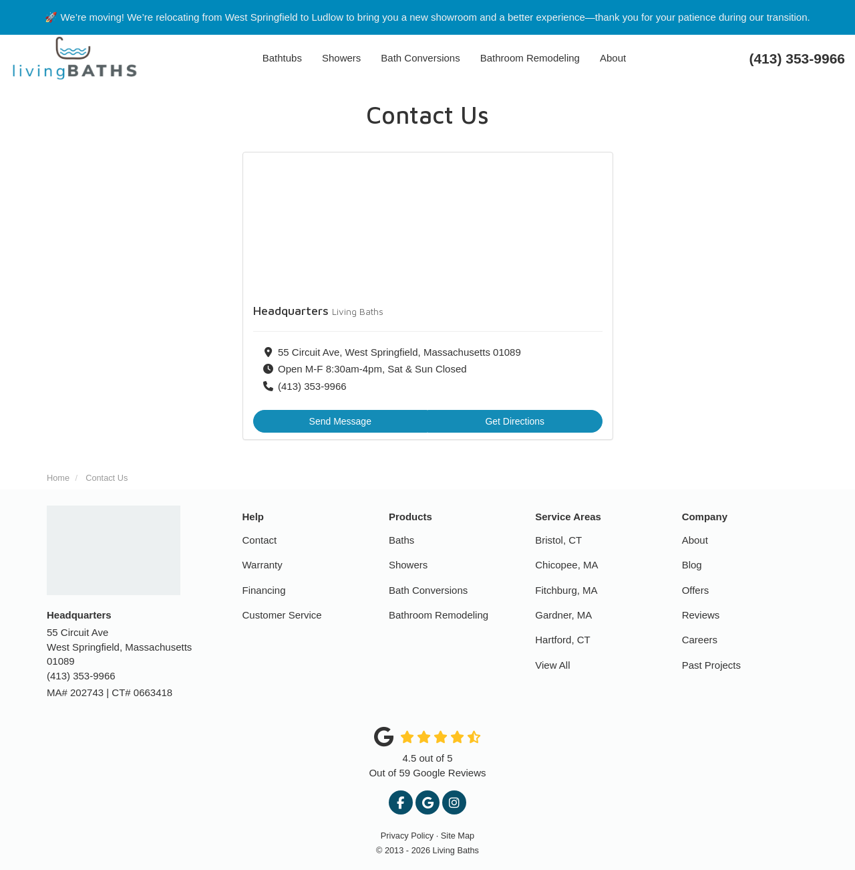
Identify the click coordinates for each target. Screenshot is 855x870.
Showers (408, 564)
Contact (259, 540)
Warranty (262, 564)
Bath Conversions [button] (420, 58)
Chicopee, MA (566, 564)
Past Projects (711, 665)
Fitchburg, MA (566, 590)
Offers (695, 590)
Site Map (457, 836)
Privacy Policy (407, 836)
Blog (692, 564)
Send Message (340, 421)
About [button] (613, 58)
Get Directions (514, 421)
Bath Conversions (428, 590)
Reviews (701, 615)
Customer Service (282, 615)
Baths (401, 540)
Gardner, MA (563, 615)
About (695, 540)
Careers (699, 639)
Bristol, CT (558, 540)
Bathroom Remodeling (438, 615)
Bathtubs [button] (282, 58)
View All (552, 665)
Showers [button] (341, 58)
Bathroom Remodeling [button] (530, 58)
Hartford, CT (562, 639)
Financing (264, 590)
